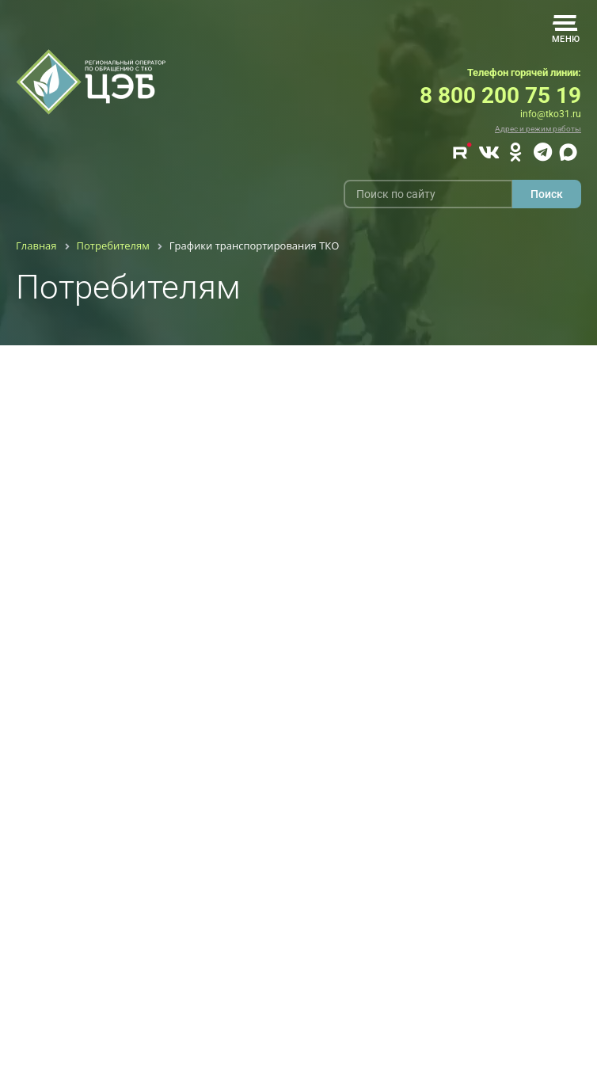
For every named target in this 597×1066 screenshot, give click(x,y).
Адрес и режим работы (538, 128)
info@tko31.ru (550, 114)
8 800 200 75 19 (500, 95)
